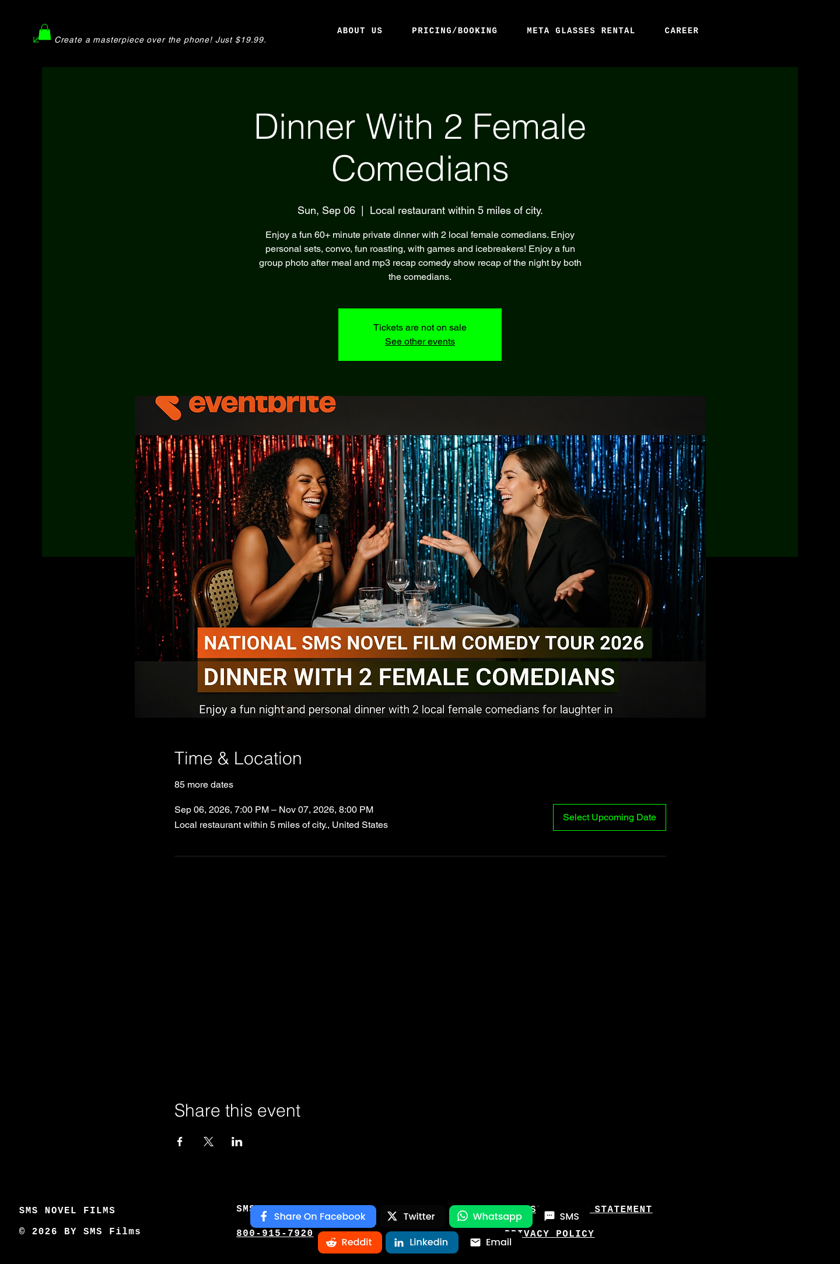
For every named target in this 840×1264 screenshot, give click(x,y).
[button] (44, 32)
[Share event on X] (208, 1141)
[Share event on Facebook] (180, 1141)
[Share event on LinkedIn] (237, 1141)
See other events (420, 341)
